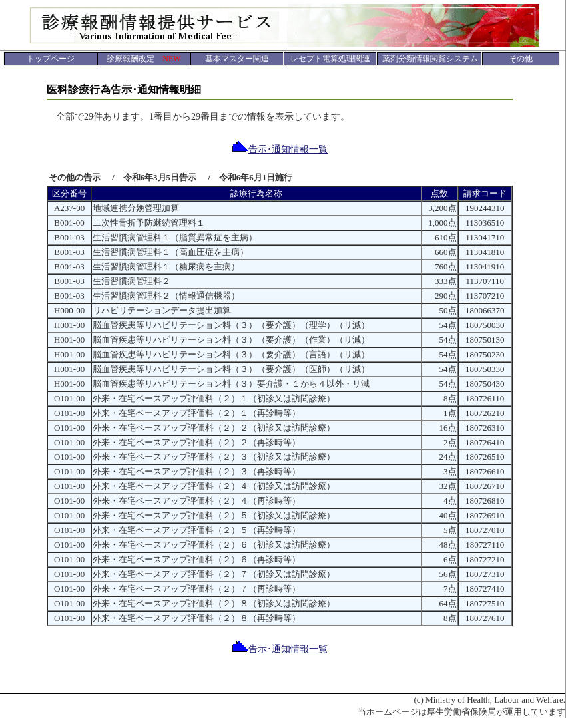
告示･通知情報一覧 (280, 149)
